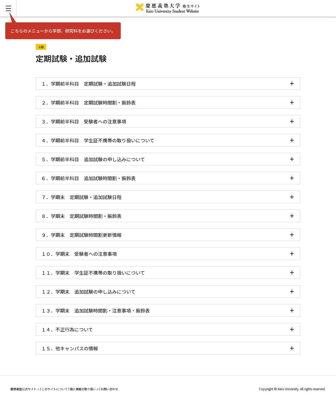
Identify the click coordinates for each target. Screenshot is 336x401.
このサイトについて (55, 389)
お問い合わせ (109, 389)
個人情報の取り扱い (84, 389)
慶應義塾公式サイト (24, 389)
